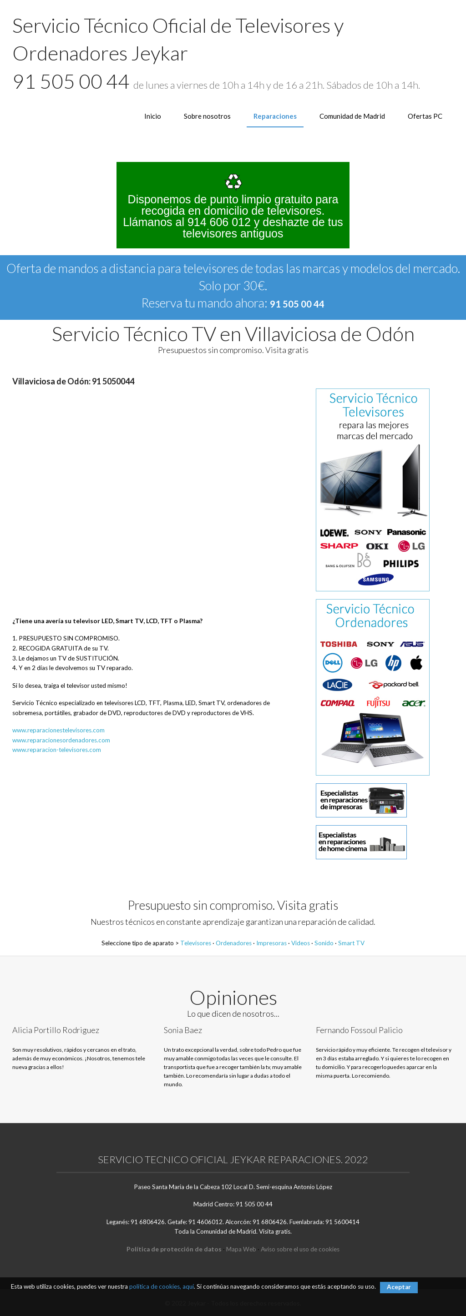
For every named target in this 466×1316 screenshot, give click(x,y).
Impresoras (271, 943)
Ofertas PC (425, 116)
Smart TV (351, 943)
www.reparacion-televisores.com (56, 749)
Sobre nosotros (207, 116)
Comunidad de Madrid (352, 116)
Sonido (324, 943)
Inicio (152, 116)
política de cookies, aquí (161, 1286)
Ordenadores (234, 943)
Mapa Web (241, 1249)
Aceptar (399, 1287)
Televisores (195, 943)
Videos (300, 943)
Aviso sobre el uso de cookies (300, 1249)
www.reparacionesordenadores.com (61, 740)
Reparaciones (275, 116)
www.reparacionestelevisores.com (58, 730)
